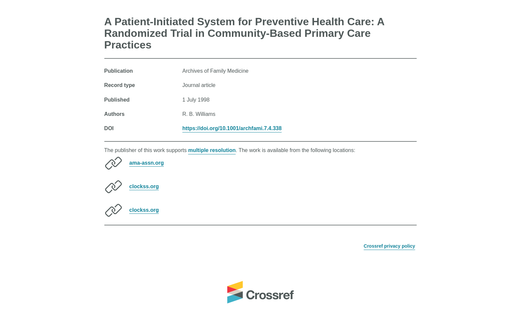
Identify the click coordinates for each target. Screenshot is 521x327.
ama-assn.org (146, 162)
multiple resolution (212, 150)
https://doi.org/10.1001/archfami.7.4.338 (232, 128)
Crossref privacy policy (389, 246)
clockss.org (144, 186)
